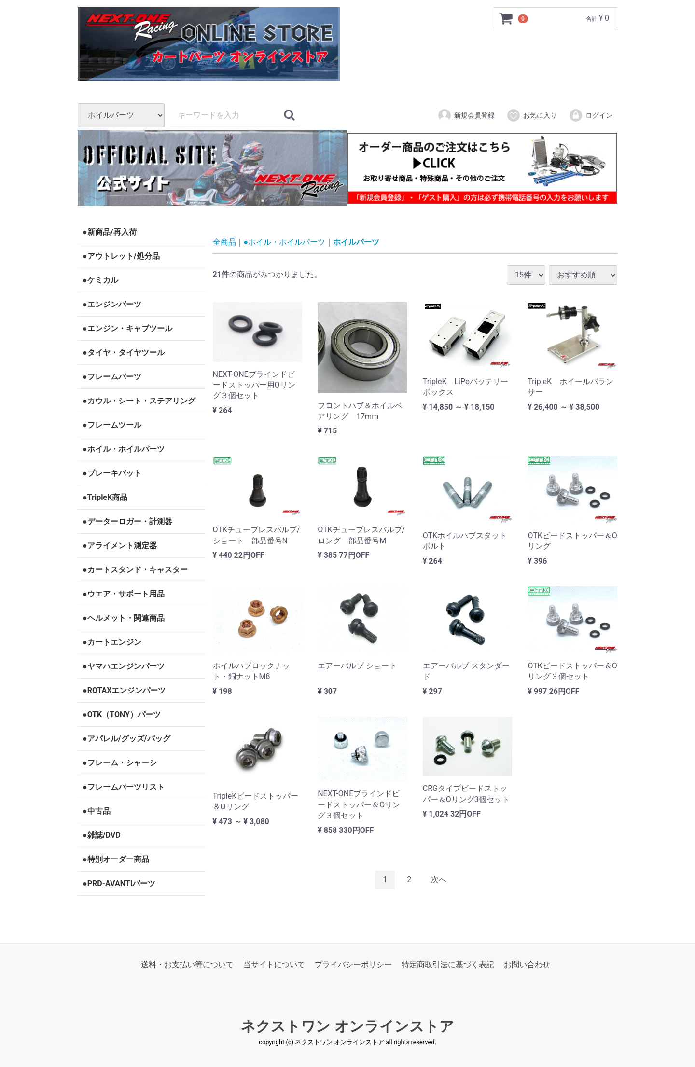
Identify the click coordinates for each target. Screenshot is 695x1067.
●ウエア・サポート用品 (124, 593)
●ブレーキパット (112, 473)
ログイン (590, 115)
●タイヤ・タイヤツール (124, 352)
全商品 (224, 242)
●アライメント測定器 (120, 545)
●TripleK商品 (105, 497)
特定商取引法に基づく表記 (448, 964)
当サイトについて (274, 964)
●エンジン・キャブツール (127, 328)
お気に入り (531, 115)
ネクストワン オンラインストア (347, 1026)
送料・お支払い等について (187, 964)
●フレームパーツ (112, 376)
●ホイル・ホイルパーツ (124, 449)
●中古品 (97, 811)
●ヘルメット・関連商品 (124, 618)
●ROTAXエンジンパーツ (124, 690)
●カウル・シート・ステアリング (139, 400)
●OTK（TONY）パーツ (122, 714)
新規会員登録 (466, 115)
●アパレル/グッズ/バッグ (126, 738)
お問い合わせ (527, 964)
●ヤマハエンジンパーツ (124, 666)
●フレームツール (112, 425)
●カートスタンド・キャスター (135, 569)
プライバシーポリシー (353, 964)
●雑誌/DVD (102, 835)
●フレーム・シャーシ (120, 762)
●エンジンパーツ (112, 304)
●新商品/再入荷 (110, 231)
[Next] (438, 880)
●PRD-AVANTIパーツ (119, 883)
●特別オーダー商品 (116, 859)
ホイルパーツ (356, 242)
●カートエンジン (112, 642)
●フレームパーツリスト (124, 786)
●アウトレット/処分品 (121, 256)
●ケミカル (100, 280)
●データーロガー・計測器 (127, 521)
